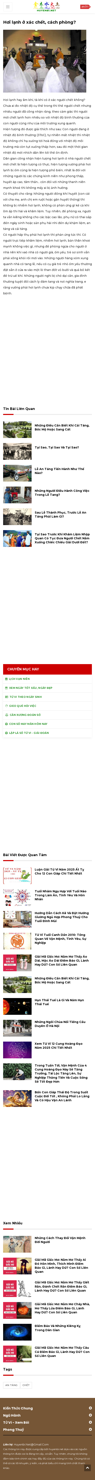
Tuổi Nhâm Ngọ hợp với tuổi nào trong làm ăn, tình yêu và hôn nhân (60, 895)
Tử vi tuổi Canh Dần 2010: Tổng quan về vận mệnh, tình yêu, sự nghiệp (60, 939)
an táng (11, 1385)
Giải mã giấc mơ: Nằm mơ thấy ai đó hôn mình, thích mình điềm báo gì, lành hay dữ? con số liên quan (61, 1266)
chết (26, 1385)
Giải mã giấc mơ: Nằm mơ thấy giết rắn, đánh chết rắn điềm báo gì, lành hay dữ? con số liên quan (62, 1286)
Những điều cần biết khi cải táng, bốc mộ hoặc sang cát (62, 427)
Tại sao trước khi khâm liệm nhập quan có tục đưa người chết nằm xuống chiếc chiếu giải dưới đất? (62, 538)
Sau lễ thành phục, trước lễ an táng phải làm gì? (60, 514)
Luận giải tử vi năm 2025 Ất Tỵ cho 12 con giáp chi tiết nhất (59, 871)
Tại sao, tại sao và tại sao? (57, 447)
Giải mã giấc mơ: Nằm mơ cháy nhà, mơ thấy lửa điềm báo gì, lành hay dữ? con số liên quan (62, 1308)
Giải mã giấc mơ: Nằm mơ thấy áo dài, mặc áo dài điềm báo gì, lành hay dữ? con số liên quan (62, 960)
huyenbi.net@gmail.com (31, 1444)
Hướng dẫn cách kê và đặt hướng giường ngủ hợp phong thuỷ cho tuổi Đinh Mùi (62, 917)
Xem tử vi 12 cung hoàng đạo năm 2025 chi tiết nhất (59, 1046)
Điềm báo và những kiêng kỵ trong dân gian (57, 1328)
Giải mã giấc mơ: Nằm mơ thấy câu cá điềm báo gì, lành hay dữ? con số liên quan (62, 1352)
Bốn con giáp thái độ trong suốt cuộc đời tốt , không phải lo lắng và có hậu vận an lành (62, 1096)
